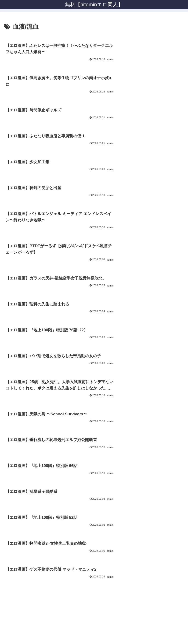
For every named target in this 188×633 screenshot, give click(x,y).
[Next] (16, 621)
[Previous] (5, 621)
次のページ (94, 507)
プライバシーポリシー (94, 598)
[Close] (26, 624)
